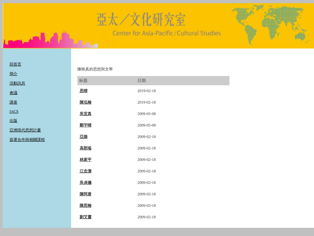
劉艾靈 (85, 217)
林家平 (85, 159)
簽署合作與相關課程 (27, 139)
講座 (13, 102)
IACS (14, 111)
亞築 (84, 136)
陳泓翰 (85, 102)
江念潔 (85, 171)
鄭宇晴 (85, 125)
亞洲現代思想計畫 (25, 130)
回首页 (15, 64)
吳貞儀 (85, 182)
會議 (13, 92)
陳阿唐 (85, 194)
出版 (13, 120)
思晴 (84, 90)
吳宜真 (85, 113)
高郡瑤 (85, 148)
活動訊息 (17, 83)
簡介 (13, 73)
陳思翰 (85, 205)
